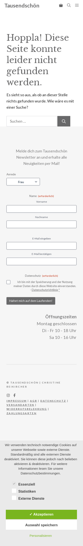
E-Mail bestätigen (42, 254)
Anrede (11, 174)
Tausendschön (21, 5)
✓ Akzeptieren (41, 514)
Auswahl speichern (41, 525)
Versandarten (20, 404)
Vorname (41, 201)
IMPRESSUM (16, 400)
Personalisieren (41, 535)
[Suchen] (63, 121)
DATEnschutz (53, 400)
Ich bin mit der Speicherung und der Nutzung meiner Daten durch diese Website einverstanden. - (45, 286)
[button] (69, 5)
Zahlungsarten (21, 413)
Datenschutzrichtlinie (45, 290)
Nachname (41, 217)
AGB (33, 400)
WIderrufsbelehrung (26, 409)
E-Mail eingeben (41, 238)
